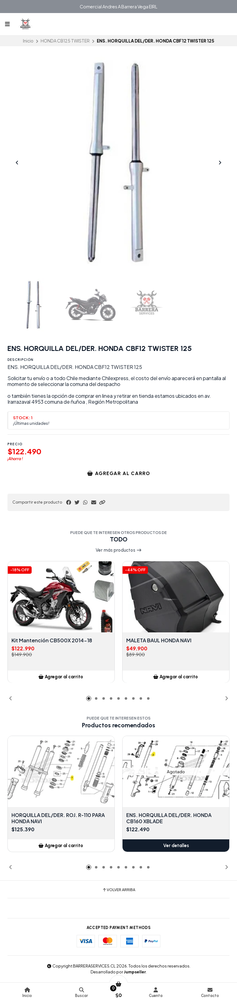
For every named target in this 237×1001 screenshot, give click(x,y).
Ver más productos (119, 550)
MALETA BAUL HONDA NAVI (158, 641)
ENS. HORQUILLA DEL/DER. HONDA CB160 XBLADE (169, 818)
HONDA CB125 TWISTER (65, 40)
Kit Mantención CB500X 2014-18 (51, 641)
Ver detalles (176, 845)
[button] (102, 502)
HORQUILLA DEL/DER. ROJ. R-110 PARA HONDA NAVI (58, 818)
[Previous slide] (17, 162)
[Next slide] (220, 162)
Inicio (28, 40)
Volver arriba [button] (118, 890)
